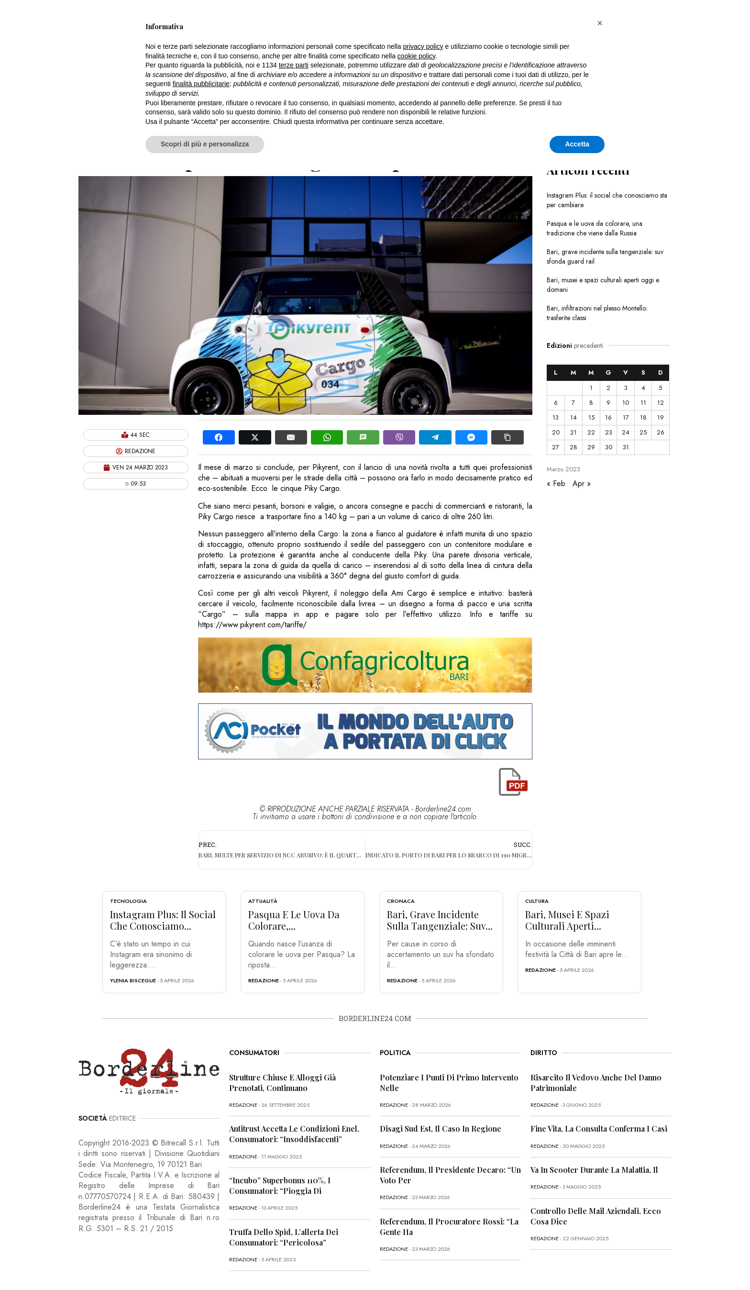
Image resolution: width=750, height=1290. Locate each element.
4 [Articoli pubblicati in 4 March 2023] (643, 387)
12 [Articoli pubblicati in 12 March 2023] (660, 402)
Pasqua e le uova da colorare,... (294, 920)
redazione (263, 980)
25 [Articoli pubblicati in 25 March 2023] (643, 432)
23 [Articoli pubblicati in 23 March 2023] (608, 432)
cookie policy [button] (416, 56)
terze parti (294, 65)
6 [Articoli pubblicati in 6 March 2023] (556, 402)
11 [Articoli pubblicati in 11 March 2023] (643, 402)
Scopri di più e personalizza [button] (205, 144)
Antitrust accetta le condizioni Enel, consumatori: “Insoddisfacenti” (294, 1133)
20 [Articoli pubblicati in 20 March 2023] (556, 432)
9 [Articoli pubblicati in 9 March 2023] (608, 402)
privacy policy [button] (423, 46)
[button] (599, 23)
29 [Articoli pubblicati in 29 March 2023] (591, 447)
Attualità (262, 901)
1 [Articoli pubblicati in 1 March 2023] (591, 387)
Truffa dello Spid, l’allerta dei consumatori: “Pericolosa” (283, 1237)
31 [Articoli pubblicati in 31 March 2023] (626, 447)
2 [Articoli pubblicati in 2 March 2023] (608, 387)
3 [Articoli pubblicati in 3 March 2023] (626, 387)
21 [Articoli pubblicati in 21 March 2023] (573, 432)
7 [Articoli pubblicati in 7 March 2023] (573, 402)
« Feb (556, 483)
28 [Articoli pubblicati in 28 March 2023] (573, 447)
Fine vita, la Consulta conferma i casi (598, 1128)
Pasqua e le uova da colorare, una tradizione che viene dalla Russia (594, 228)
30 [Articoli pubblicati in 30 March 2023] (608, 447)
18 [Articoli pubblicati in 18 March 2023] (643, 417)
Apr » (582, 483)
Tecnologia (128, 901)
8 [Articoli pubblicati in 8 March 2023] (591, 402)
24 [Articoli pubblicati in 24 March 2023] (625, 432)
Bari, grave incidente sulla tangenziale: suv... (440, 920)
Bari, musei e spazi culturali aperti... (567, 920)
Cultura (537, 901)
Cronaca (401, 901)
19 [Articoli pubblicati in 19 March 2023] (660, 417)
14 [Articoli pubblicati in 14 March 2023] (573, 417)
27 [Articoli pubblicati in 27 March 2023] (555, 447)
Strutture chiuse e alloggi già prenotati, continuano (282, 1082)
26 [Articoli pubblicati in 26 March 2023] (660, 432)
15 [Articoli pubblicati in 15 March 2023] (591, 417)
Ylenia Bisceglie (133, 980)
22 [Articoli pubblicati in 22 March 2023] (591, 432)
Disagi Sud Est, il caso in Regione (440, 1128)
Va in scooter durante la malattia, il (594, 1170)
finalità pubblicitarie (201, 84)
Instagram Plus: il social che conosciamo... (163, 920)
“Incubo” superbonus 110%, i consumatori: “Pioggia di (280, 1185)
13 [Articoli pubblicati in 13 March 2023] (555, 417)
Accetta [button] (577, 144)
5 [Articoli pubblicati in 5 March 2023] (660, 387)
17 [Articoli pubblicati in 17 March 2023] (626, 417)
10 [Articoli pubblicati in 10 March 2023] (625, 402)
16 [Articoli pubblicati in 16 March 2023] (608, 417)
